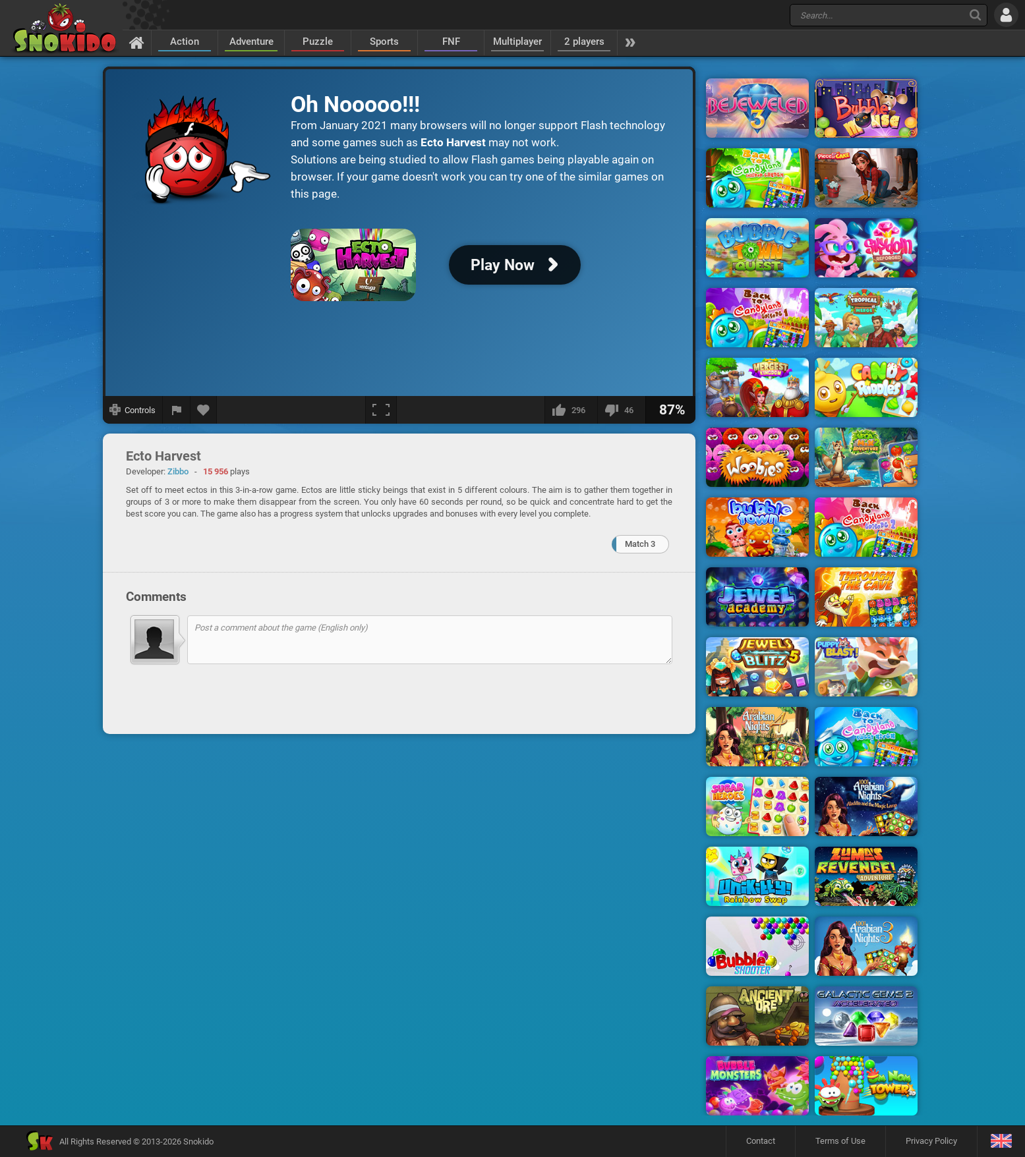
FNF (451, 41)
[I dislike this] (621, 410)
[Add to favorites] (203, 410)
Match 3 (640, 544)
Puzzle (318, 41)
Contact (760, 1141)
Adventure (251, 41)
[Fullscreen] (381, 410)
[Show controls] (133, 410)
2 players (584, 41)
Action (184, 41)
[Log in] (1006, 15)
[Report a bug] (176, 410)
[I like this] (570, 410)
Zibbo (178, 471)
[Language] (1001, 1141)
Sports (384, 41)
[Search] (975, 14)
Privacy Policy (931, 1141)
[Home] (136, 42)
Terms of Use (840, 1141)
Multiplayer (517, 41)
